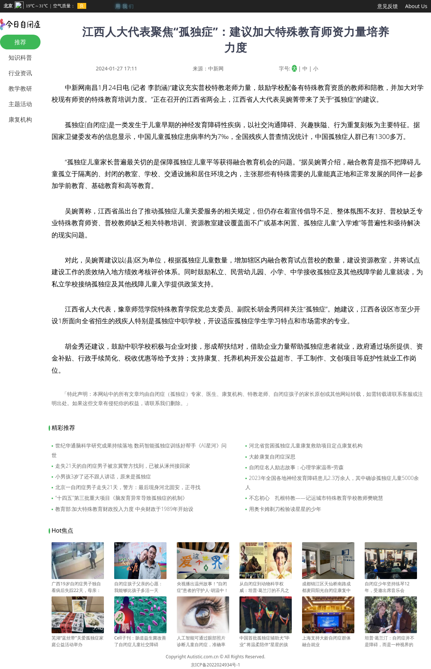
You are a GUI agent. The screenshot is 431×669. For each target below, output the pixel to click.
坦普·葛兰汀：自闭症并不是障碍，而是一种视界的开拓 (391, 641)
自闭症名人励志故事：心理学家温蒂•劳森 (296, 467)
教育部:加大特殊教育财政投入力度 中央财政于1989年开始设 (124, 508)
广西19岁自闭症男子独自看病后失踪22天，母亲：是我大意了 (78, 587)
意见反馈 (387, 6)
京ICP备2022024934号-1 (215, 665)
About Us (416, 6)
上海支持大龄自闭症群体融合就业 (328, 638)
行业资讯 (20, 73)
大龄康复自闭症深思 (272, 456)
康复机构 (20, 119)
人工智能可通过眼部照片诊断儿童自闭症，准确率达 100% (203, 641)
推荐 (20, 42)
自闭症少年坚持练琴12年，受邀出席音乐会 (391, 583)
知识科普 (20, 57)
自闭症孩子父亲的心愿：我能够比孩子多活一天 (140, 583)
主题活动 (20, 104)
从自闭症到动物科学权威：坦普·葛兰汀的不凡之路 (265, 587)
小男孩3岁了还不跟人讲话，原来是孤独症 (103, 476)
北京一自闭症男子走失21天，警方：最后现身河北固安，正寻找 (127, 487)
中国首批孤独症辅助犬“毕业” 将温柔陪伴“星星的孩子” (265, 641)
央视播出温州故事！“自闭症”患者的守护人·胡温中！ (203, 583)
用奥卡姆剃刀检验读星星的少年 (285, 508)
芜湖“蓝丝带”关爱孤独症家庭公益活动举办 (78, 638)
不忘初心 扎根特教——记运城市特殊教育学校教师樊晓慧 (316, 497)
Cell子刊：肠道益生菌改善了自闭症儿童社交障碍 (140, 638)
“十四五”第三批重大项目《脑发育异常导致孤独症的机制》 (121, 497)
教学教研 (20, 88)
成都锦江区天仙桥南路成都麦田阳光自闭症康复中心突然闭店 (328, 587)
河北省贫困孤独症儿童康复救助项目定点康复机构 (305, 445)
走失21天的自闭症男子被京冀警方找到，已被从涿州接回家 (122, 465)
